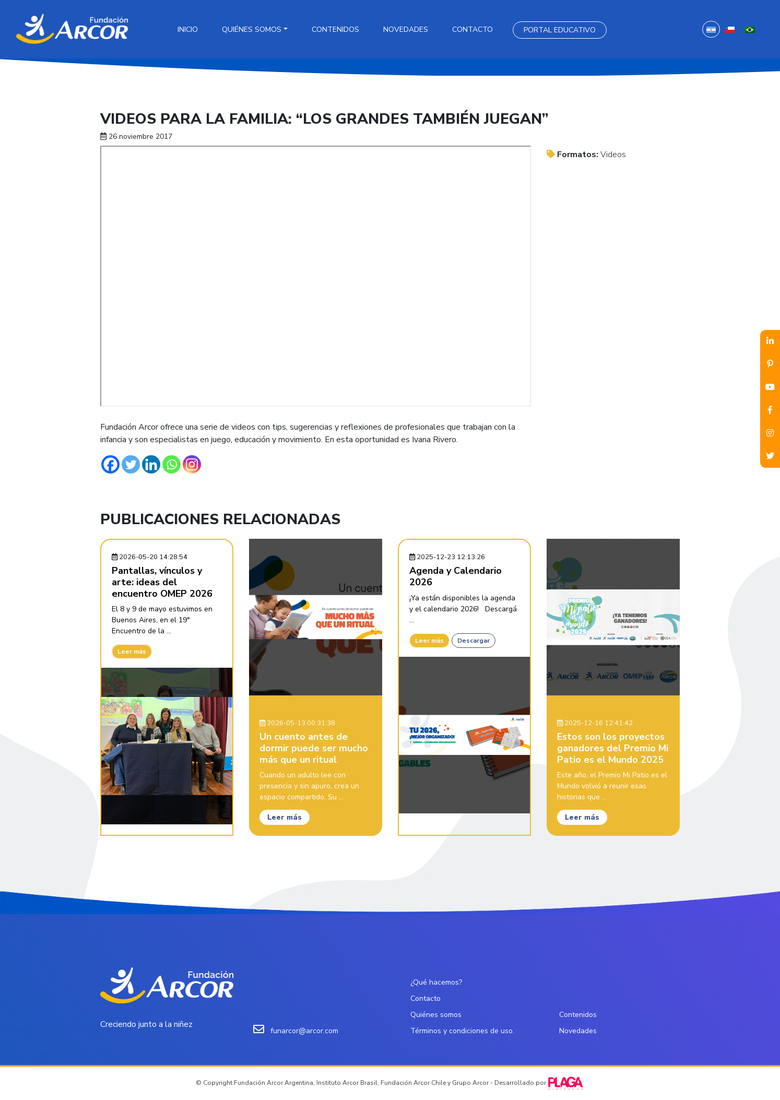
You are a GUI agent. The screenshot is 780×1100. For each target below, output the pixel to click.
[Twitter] (131, 464)
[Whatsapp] (171, 464)
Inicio (188, 29)
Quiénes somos (251, 29)
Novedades (405, 29)
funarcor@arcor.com (304, 1031)
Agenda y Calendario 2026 (455, 576)
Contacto (472, 29)
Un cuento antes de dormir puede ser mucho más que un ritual (313, 747)
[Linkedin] (151, 464)
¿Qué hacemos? (436, 982)
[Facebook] (110, 464)
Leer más (131, 651)
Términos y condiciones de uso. (462, 1031)
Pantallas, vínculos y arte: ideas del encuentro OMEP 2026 (162, 581)
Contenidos (335, 29)
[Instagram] (192, 464)
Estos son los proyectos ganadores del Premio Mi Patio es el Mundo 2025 (612, 747)
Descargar (473, 640)
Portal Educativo (560, 30)
